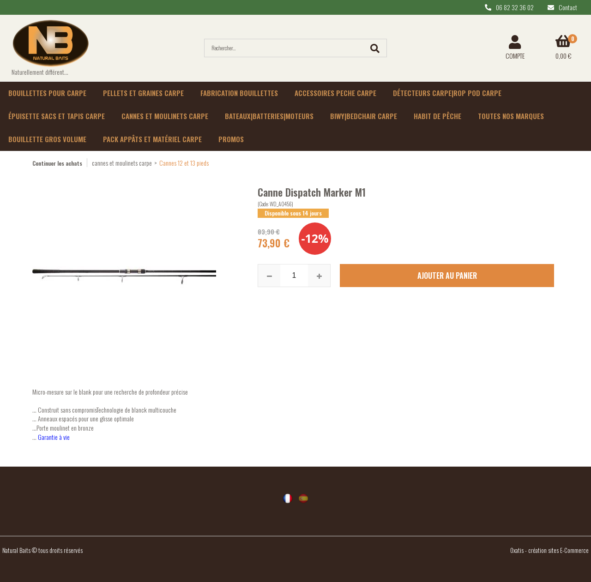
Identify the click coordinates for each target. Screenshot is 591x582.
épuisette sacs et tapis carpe (56, 116)
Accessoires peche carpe (335, 93)
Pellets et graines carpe (143, 93)
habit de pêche (437, 116)
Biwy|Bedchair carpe (363, 116)
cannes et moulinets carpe (122, 163)
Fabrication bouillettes (239, 93)
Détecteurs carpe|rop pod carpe (447, 93)
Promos (231, 139)
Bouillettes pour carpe (47, 93)
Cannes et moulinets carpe (164, 116)
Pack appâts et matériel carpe (152, 139)
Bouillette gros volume (47, 139)
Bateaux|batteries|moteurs (269, 116)
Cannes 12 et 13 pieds (184, 163)
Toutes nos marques (511, 116)
